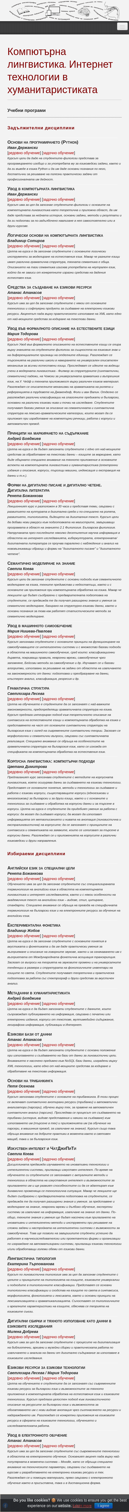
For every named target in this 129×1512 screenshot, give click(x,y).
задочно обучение (58, 153)
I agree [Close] (103, 1506)
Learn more (82, 1506)
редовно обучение (24, 153)
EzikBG (64, 10)
